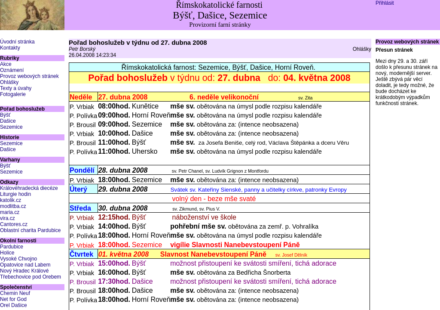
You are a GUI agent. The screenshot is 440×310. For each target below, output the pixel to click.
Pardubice (11, 247)
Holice (7, 253)
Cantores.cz (14, 224)
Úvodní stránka (17, 42)
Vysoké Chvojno (18, 259)
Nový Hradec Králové (24, 271)
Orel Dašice (13, 305)
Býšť (5, 115)
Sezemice (11, 127)
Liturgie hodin (15, 194)
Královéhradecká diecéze (29, 188)
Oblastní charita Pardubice (30, 230)
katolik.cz (10, 200)
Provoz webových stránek (29, 76)
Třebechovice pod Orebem (30, 277)
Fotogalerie (13, 94)
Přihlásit (385, 3)
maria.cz (9, 212)
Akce (6, 64)
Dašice (8, 121)
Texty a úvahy (15, 88)
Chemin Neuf (15, 293)
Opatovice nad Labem (25, 265)
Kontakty (10, 48)
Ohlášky (9, 82)
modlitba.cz (13, 206)
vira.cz (7, 218)
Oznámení (12, 70)
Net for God (13, 299)
